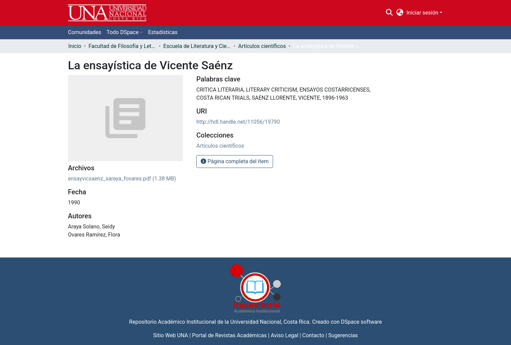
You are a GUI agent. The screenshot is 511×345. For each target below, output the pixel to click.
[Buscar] (389, 13)
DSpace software (361, 322)
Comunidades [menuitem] (84, 32)
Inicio (74, 46)
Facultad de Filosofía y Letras (122, 46)
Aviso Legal (284, 335)
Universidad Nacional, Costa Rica (269, 322)
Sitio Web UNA (170, 335)
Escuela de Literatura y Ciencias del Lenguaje (197, 46)
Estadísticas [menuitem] (162, 32)
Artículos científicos (262, 46)
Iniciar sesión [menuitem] (422, 12)
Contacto (313, 335)
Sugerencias (343, 335)
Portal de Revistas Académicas (229, 335)
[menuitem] (399, 13)
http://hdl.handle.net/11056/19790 (238, 122)
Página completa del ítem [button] (235, 161)
